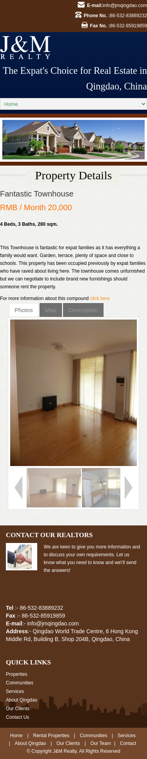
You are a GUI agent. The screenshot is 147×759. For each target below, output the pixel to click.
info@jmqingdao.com (125, 5)
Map (50, 310)
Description (83, 310)
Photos (24, 310)
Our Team (100, 743)
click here (100, 298)
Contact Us (17, 717)
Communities (19, 683)
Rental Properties (51, 735)
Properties (16, 674)
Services (15, 691)
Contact (128, 743)
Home (16, 735)
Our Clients (17, 708)
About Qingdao (21, 700)
